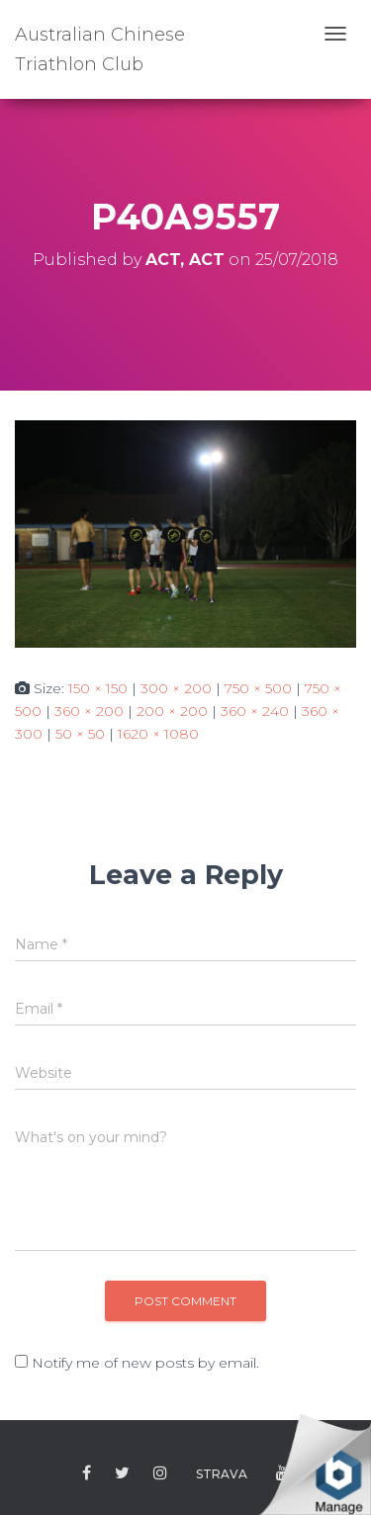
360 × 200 (89, 711)
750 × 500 (258, 688)
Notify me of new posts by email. (145, 1363)
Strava (221, 1474)
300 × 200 (176, 688)
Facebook (86, 1473)
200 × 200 (172, 711)
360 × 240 (255, 711)
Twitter (122, 1473)
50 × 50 (80, 734)
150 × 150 (98, 688)
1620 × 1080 (158, 734)
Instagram (160, 1473)
